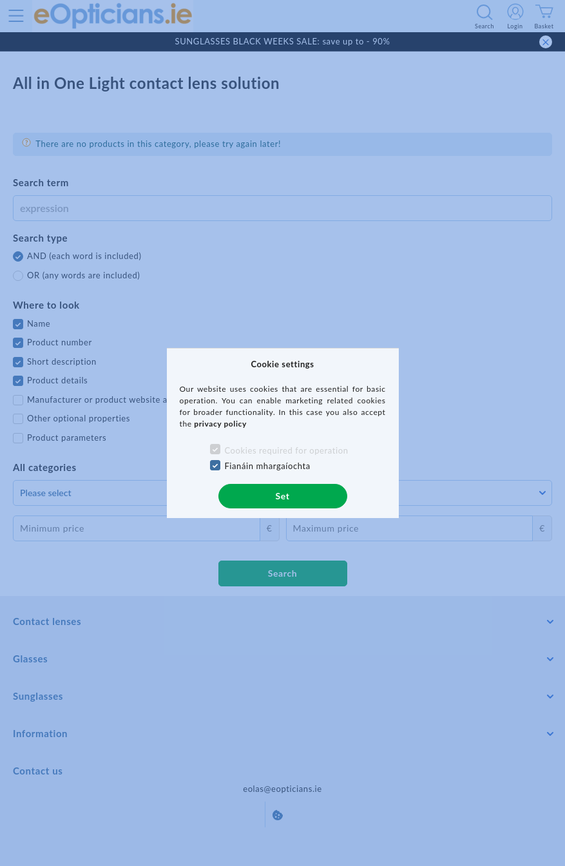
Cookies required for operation (286, 450)
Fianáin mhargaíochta (267, 466)
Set (282, 495)
